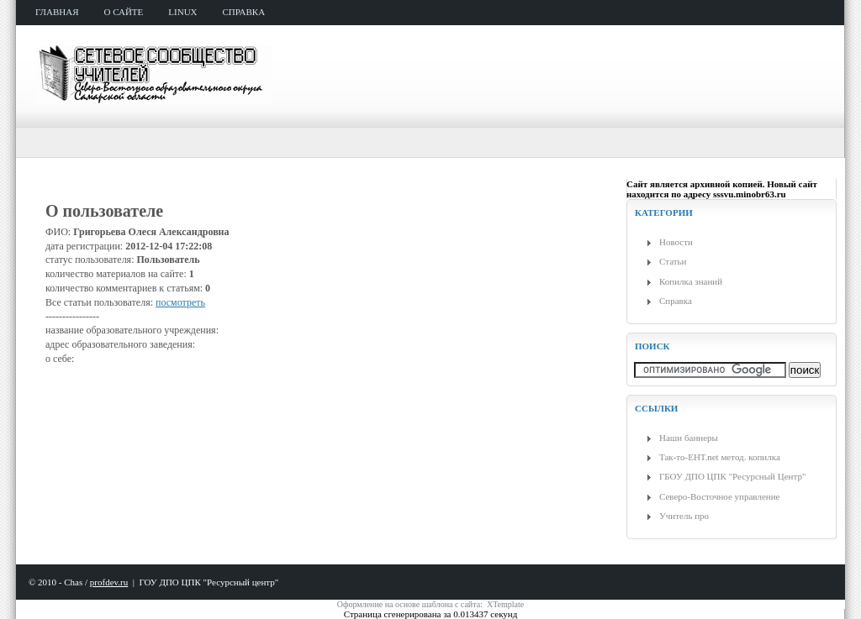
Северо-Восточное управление (719, 496)
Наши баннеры (688, 438)
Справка (675, 301)
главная (57, 12)
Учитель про (684, 516)
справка (244, 12)
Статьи (672, 261)
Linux (182, 12)
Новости (676, 242)
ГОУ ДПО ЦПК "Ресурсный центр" (208, 582)
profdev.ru (109, 582)
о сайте (124, 12)
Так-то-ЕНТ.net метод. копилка (719, 457)
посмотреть (180, 302)
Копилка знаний (690, 281)
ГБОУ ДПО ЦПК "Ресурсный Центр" (732, 476)
